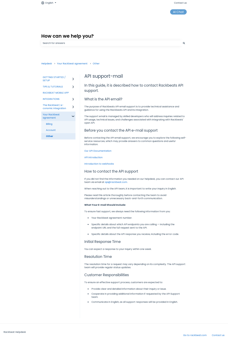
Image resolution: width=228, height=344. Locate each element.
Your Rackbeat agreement (72, 63)
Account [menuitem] (51, 130)
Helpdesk (46, 63)
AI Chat (178, 12)
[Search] (184, 43)
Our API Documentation (97, 151)
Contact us (180, 3)
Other (96, 63)
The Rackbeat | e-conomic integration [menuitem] (54, 106)
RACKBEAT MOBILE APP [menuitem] (56, 92)
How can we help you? (67, 36)
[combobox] (111, 43)
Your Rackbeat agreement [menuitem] (51, 116)
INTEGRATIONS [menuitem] (51, 99)
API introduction (93, 157)
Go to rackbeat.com (195, 335)
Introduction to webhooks (99, 163)
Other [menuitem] (49, 136)
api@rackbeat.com (116, 182)
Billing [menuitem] (49, 124)
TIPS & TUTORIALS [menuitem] (53, 86)
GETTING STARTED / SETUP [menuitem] (54, 79)
